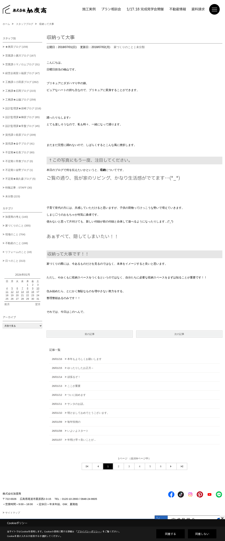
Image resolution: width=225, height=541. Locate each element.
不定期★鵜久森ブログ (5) (20, 178)
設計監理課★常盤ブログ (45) (22, 125)
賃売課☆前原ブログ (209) (20, 134)
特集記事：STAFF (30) (18, 187)
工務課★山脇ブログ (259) (20, 99)
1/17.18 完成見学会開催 (145, 9)
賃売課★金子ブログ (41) (19, 143)
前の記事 (90, 334)
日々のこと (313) (15, 260)
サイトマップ (12, 512)
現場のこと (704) (15, 234)
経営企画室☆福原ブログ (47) (22, 73)
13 (17, 291)
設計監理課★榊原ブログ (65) (22, 117)
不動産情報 (177, 9)
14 (22, 291)
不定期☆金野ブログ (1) (19, 169)
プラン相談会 (111, 9)
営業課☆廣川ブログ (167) (20, 55)
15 (27, 291)
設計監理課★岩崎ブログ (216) (23, 108)
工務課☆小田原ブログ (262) (21, 81)
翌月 (37, 304)
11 (7, 291)
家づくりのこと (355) (18, 225)
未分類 (140, 47)
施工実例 (89, 9)
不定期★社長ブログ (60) (19, 152)
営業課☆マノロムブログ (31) (22, 64)
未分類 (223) (12, 196)
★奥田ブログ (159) (16, 46)
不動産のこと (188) (16, 243)
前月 (7, 304)
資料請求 (198, 9)
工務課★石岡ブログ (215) (20, 90)
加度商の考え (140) (16, 216)
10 (38, 288)
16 (32, 291)
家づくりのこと (123, 47)
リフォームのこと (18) (18, 251)
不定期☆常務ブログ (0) (19, 161)
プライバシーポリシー (88, 531)
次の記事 (179, 334)
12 (12, 291)
